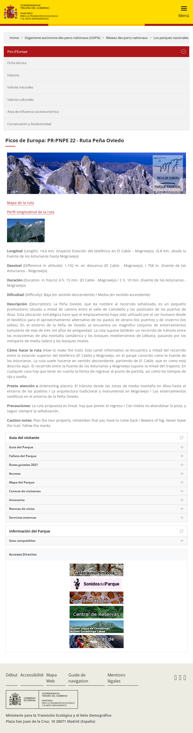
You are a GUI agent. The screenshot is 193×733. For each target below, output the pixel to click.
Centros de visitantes (25, 491)
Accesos (15, 473)
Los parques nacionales (171, 37)
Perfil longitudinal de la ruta (30, 212)
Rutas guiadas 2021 (23, 465)
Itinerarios (17, 500)
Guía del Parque (21, 447)
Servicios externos (22, 517)
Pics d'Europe (17, 51)
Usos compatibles (22, 541)
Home (14, 37)
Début (12, 675)
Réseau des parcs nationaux (127, 37)
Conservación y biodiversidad (29, 124)
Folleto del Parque (22, 456)
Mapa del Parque (21, 482)
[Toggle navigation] (182, 12)
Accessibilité (31, 675)
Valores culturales (20, 99)
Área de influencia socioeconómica (33, 111)
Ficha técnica (16, 63)
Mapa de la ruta (20, 202)
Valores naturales (20, 87)
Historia (13, 75)
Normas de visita (21, 509)
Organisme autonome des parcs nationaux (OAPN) (62, 37)
